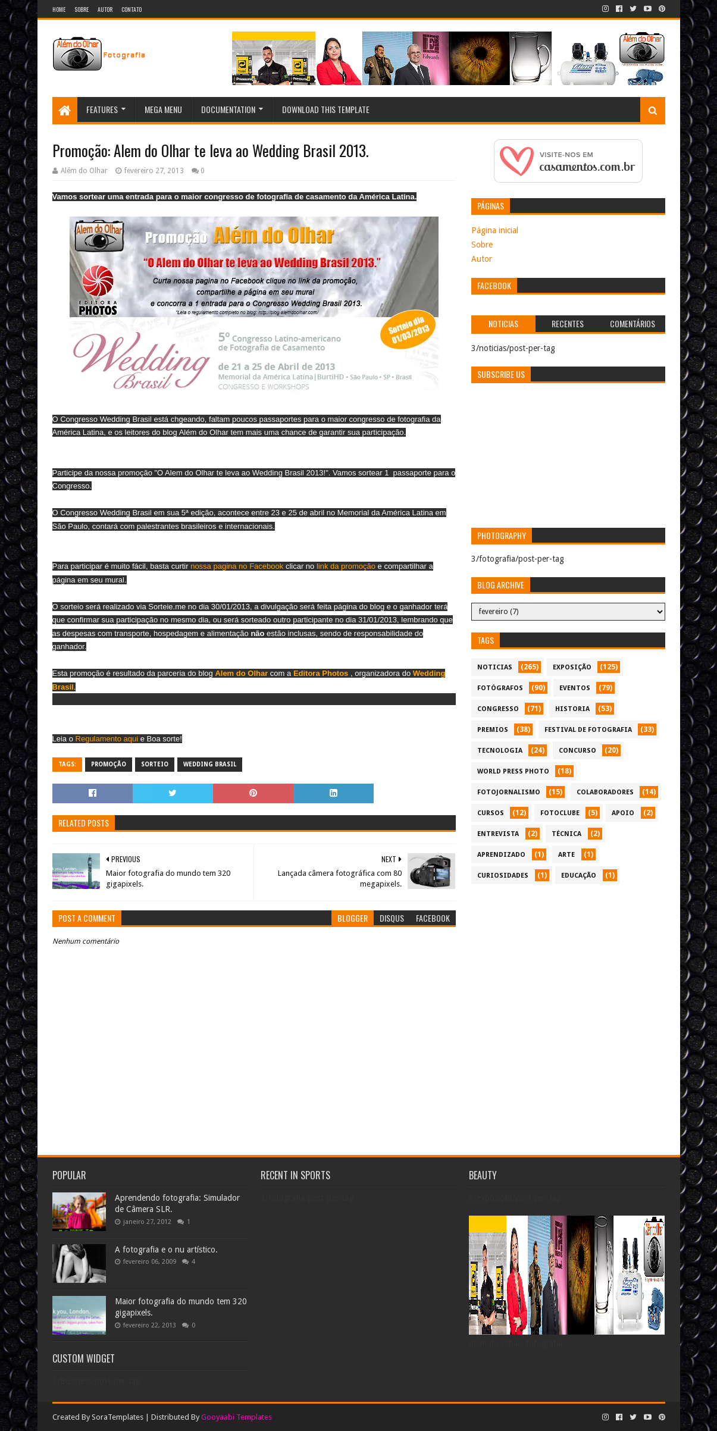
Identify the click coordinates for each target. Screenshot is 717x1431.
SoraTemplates (117, 1417)
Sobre (81, 9)
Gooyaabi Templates (236, 1417)
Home (58, 9)
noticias (494, 667)
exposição (572, 667)
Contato (131, 9)
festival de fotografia (588, 730)
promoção (108, 764)
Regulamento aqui (105, 738)
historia (572, 709)
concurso (577, 750)
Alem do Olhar (241, 673)
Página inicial (494, 230)
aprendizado (501, 855)
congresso (498, 709)
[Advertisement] (568, 973)
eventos (574, 688)
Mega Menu (163, 109)
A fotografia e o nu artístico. (166, 1249)
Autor (105, 9)
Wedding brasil (209, 764)
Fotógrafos (500, 688)
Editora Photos (320, 673)
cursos (490, 813)
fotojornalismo (508, 792)
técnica (566, 834)
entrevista (498, 834)
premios (492, 730)
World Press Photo (513, 771)
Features (102, 109)
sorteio (154, 764)
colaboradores (605, 792)
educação (578, 875)
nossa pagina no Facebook (236, 566)
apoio (623, 813)
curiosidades (502, 875)
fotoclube (560, 813)
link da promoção (346, 566)
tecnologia (499, 750)
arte (566, 855)
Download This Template (326, 109)
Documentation (228, 109)
